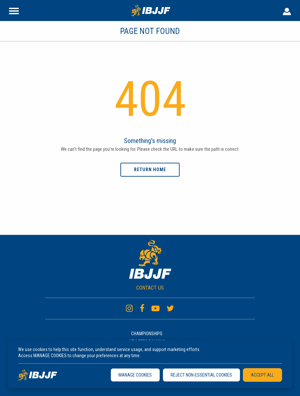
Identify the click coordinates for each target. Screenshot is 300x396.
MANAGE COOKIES (135, 375)
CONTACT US (150, 288)
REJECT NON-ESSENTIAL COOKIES (201, 375)
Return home (150, 169)
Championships (146, 333)
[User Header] (287, 10)
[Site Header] (14, 10)
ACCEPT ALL (262, 375)
